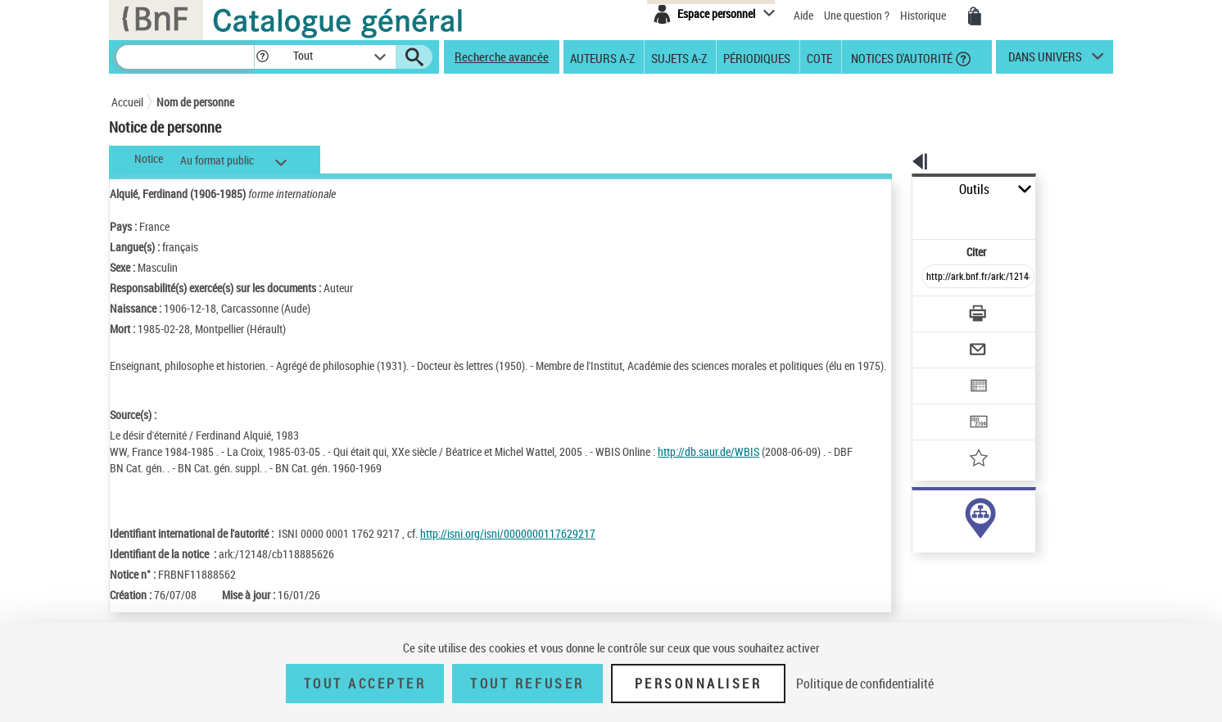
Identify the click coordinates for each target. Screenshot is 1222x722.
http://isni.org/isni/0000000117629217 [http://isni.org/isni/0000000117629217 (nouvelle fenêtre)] (507, 566)
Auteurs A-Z (602, 57)
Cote (819, 57)
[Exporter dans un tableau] (943, 341)
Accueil (127, 102)
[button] (262, 57)
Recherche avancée (502, 56)
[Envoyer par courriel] (931, 309)
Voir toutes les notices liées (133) (961, 564)
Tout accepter (365, 684)
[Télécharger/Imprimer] (935, 277)
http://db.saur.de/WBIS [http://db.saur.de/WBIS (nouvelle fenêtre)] (708, 468)
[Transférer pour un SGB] (939, 373)
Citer (906, 215)
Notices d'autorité (901, 57)
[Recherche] (185, 57)
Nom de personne (195, 102)
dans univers (1045, 60)
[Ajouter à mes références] (942, 405)
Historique (924, 15)
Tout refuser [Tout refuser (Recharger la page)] (527, 684)
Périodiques (756, 57)
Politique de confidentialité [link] (865, 684)
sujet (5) (914, 531)
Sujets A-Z (679, 57)
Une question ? (856, 15)
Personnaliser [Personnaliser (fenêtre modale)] (699, 684)
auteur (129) (923, 514)
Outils (894, 189)
